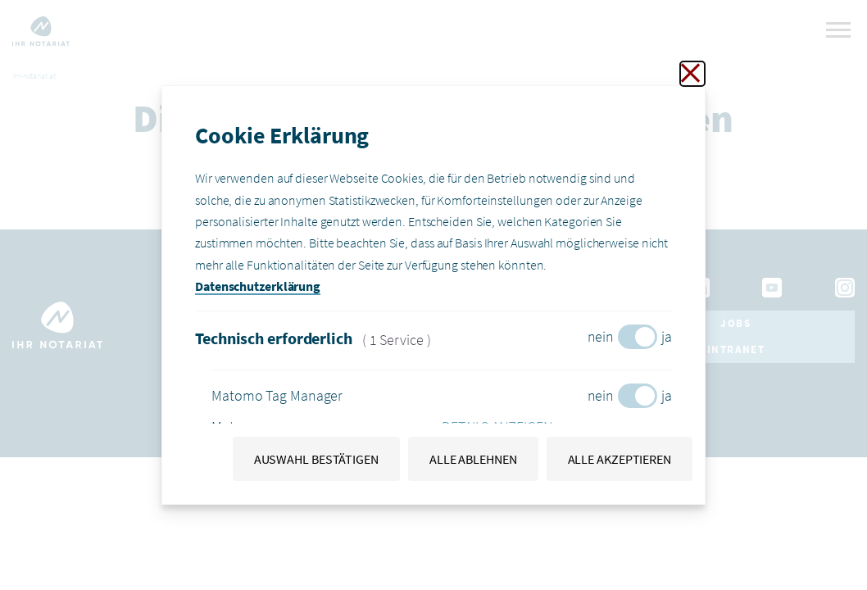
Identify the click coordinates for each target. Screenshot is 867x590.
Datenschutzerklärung (257, 286)
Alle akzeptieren (619, 459)
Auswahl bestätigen (316, 459)
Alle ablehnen (473, 459)
